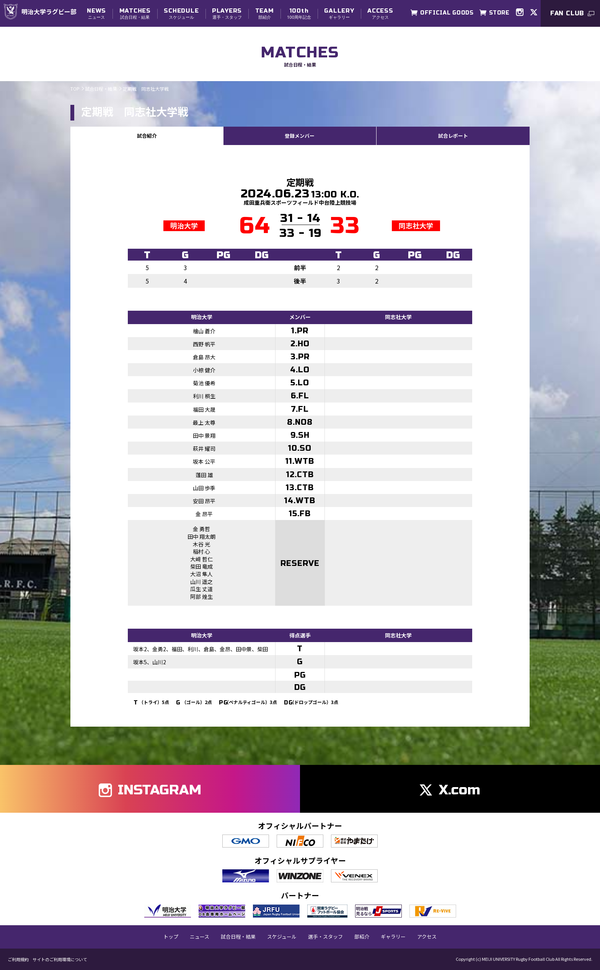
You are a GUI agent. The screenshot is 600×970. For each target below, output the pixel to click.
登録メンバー (300, 135)
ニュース (96, 13)
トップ (170, 936)
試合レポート (453, 135)
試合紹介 (147, 135)
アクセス (380, 13)
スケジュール (181, 13)
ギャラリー (339, 13)
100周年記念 (299, 13)
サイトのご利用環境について (60, 959)
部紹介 (264, 13)
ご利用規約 (18, 959)
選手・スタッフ (227, 13)
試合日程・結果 (135, 13)
